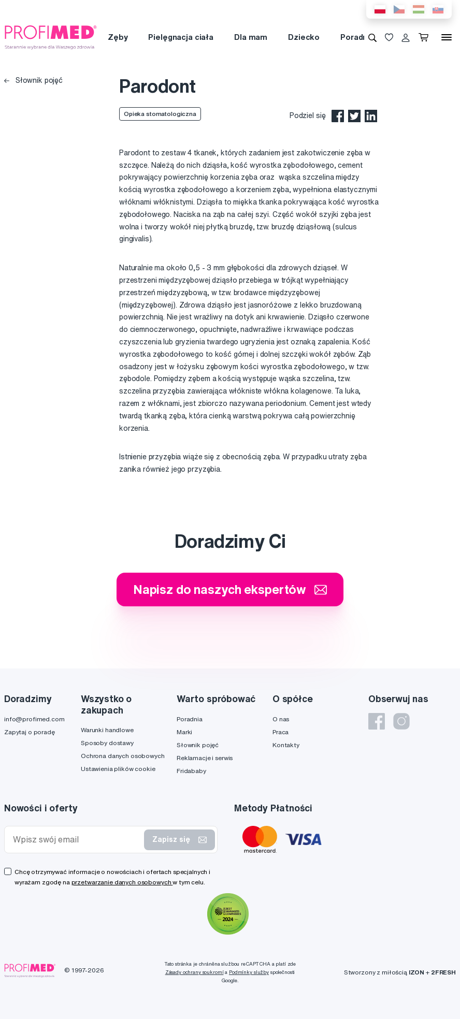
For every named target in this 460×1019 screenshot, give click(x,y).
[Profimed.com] (50, 36)
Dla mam (250, 37)
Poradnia (357, 37)
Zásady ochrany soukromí (194, 972)
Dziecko (304, 37)
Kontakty (285, 744)
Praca (280, 732)
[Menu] (446, 37)
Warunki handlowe (107, 729)
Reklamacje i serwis (205, 757)
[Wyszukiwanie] (372, 37)
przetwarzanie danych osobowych (122, 882)
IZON (416, 972)
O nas (280, 719)
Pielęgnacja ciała (180, 37)
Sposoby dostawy (107, 742)
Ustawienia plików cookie (118, 768)
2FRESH (443, 972)
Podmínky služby (249, 972)
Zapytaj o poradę (29, 732)
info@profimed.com (34, 719)
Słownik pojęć (33, 80)
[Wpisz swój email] (76, 839)
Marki (184, 732)
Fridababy (191, 770)
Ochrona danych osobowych (123, 755)
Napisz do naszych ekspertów (230, 589)
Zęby (117, 37)
